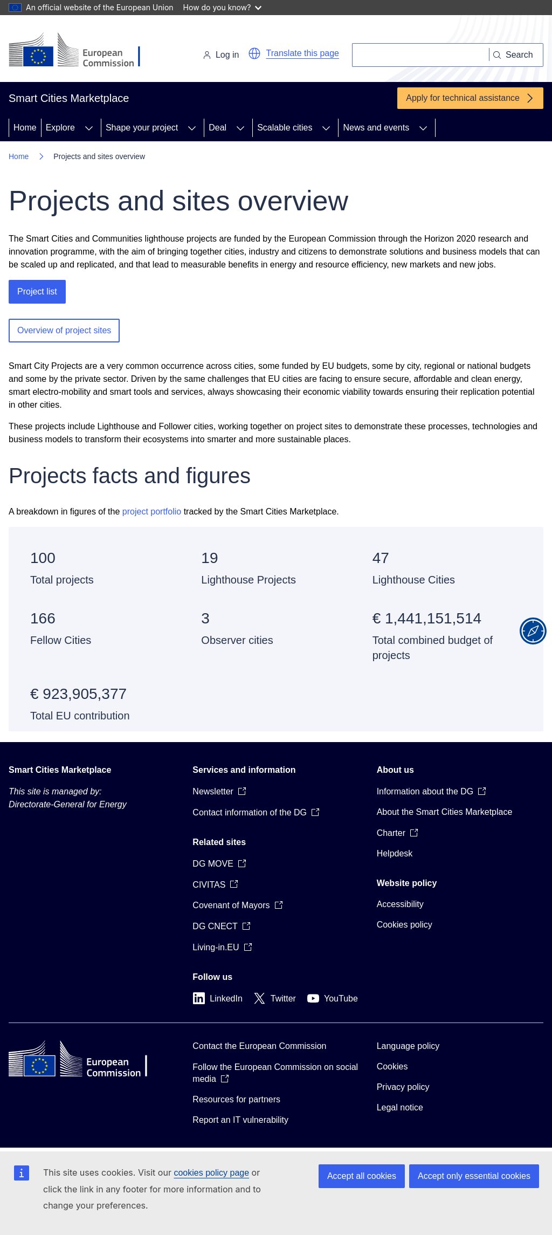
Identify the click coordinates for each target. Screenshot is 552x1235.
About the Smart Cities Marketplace (445, 812)
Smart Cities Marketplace (60, 769)
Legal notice (400, 1107)
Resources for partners (236, 1099)
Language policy (408, 1046)
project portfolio (151, 511)
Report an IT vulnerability (240, 1119)
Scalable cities (284, 127)
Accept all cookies (361, 1176)
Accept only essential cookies (474, 1176)
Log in (221, 54)
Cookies (392, 1066)
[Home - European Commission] (83, 50)
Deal (217, 127)
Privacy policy (403, 1087)
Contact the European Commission (259, 1046)
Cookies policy (404, 924)
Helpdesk (395, 853)
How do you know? (222, 7)
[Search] (420, 55)
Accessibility (400, 904)
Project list (37, 291)
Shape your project (142, 127)
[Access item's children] (89, 127)
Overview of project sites (64, 330)
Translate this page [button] (302, 53)
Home (25, 127)
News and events (376, 127)
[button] (254, 53)
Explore (60, 127)
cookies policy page (211, 1172)
